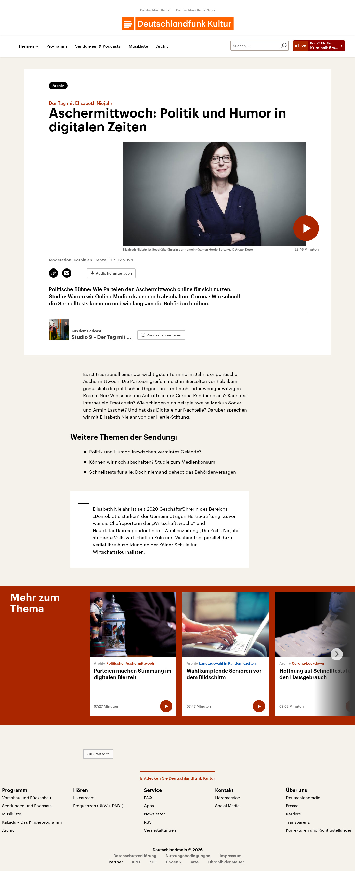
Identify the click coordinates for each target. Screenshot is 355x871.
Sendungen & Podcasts (98, 46)
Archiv (162, 46)
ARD (136, 861)
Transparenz (298, 821)
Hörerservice (227, 797)
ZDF (153, 861)
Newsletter (154, 813)
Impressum (231, 855)
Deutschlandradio (303, 797)
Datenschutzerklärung (134, 855)
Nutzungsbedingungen (188, 855)
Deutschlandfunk (155, 10)
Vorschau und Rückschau (26, 797)
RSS (148, 821)
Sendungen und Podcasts (27, 805)
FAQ (148, 797)
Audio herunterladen (114, 273)
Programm (56, 46)
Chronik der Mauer (226, 861)
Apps (149, 805)
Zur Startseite (98, 754)
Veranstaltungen (160, 830)
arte (195, 861)
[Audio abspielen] (306, 228)
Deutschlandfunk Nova (195, 10)
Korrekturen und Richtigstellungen (319, 830)
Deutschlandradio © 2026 (178, 849)
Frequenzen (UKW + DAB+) (98, 805)
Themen (26, 46)
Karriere (293, 813)
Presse (292, 805)
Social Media (227, 805)
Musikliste (138, 46)
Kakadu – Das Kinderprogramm (32, 821)
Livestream (84, 797)
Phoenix (174, 861)
